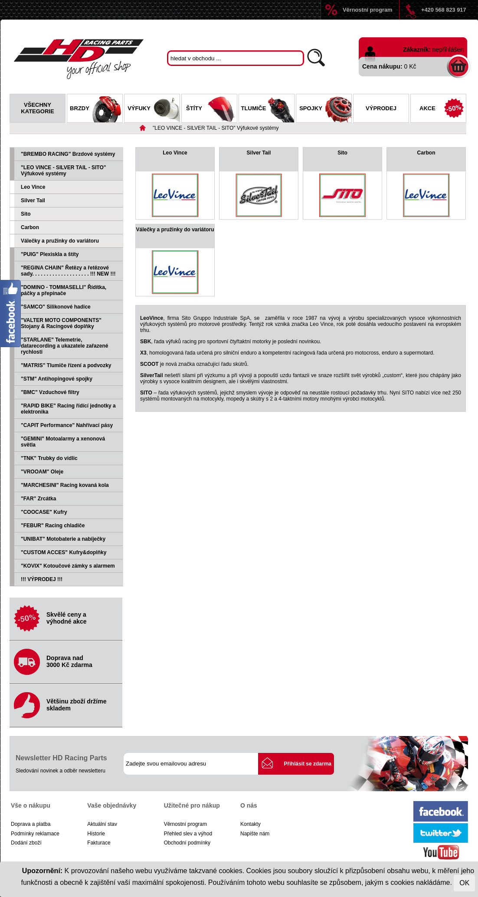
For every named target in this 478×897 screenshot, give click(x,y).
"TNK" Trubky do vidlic (49, 458)
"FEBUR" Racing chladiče (53, 525)
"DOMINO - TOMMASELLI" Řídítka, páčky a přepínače (63, 290)
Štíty (211, 109)
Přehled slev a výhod (188, 834)
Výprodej (381, 108)
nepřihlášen (448, 49)
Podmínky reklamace (35, 834)
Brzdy (96, 109)
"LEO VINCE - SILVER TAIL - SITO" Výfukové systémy (216, 128)
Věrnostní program (367, 10)
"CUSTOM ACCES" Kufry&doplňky (63, 552)
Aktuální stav (102, 824)
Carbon (30, 227)
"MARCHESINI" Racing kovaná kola (65, 485)
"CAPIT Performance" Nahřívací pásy (67, 425)
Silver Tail (33, 200)
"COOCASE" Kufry (44, 512)
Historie (96, 834)
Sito (26, 214)
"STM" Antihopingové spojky (56, 379)
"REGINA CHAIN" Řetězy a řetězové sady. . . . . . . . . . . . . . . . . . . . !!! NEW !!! (68, 271)
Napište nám (254, 834)
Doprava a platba (30, 824)
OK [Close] (464, 883)
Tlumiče (267, 109)
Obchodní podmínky (187, 843)
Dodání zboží (26, 843)
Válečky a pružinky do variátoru (60, 241)
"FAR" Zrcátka (38, 499)
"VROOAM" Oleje (42, 472)
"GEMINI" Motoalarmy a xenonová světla (63, 442)
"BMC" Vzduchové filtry (50, 392)
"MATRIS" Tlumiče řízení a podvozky (66, 365)
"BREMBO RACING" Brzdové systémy (68, 154)
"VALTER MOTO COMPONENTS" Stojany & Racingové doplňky (61, 323)
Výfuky (154, 109)
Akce (442, 109)
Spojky (325, 109)
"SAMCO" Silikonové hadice (56, 307)
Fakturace (98, 843)
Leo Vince (33, 187)
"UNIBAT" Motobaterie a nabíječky (63, 539)
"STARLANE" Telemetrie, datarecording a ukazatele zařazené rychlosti (64, 346)
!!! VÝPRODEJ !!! (41, 579)
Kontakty (250, 824)
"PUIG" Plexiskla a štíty (50, 254)
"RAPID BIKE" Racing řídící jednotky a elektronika (68, 409)
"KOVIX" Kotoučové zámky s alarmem (68, 566)
